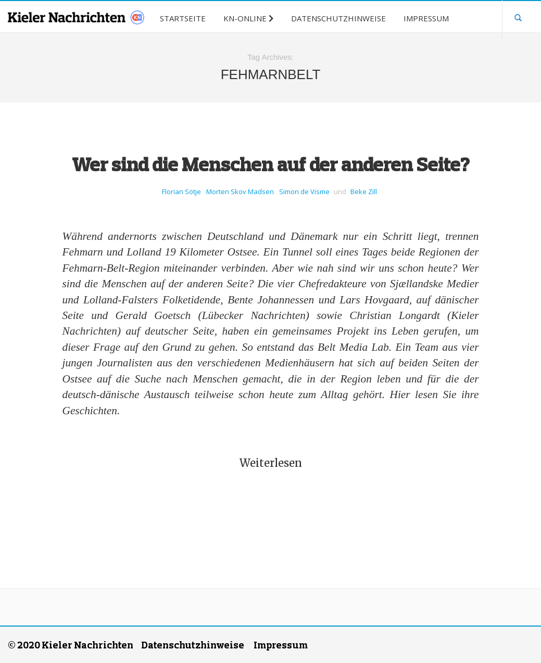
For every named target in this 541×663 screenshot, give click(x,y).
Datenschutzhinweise (192, 645)
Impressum (281, 645)
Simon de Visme (304, 191)
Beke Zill (363, 191)
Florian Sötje (181, 191)
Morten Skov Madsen (240, 191)
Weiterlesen (271, 462)
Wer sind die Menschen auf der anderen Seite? (271, 164)
